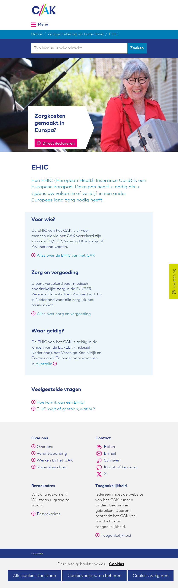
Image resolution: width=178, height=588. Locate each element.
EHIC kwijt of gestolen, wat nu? (66, 409)
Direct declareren (56, 143)
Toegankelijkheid (113, 536)
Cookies (116, 564)
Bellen (109, 447)
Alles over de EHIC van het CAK (63, 255)
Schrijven (112, 460)
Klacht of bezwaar (121, 467)
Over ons (45, 447)
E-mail (110, 454)
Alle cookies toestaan (34, 576)
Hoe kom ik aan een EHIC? (61, 402)
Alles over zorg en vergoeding (61, 314)
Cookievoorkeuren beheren (94, 576)
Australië (44, 364)
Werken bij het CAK (55, 460)
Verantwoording (52, 454)
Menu (43, 24)
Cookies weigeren (150, 576)
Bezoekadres (46, 514)
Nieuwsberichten (52, 467)
